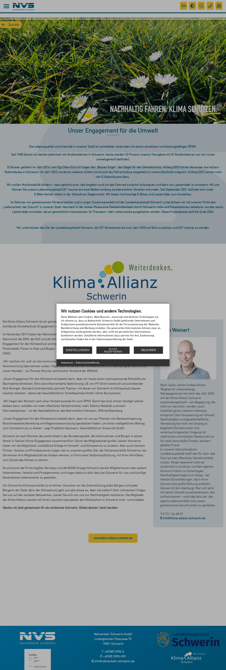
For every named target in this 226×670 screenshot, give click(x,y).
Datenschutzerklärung (87, 362)
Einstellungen (77, 350)
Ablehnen (148, 350)
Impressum (67, 362)
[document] (113, 327)
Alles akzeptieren (113, 350)
